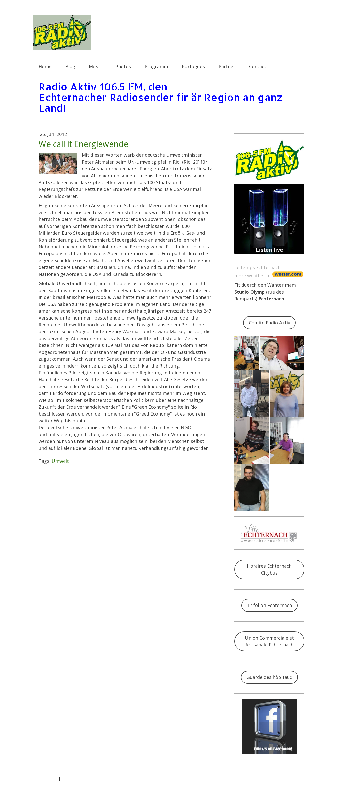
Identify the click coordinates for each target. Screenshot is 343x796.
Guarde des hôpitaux (269, 677)
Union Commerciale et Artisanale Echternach (269, 641)
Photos (123, 66)
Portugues (193, 66)
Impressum (48, 778)
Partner (227, 66)
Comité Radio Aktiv (269, 323)
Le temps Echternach (257, 267)
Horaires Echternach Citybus (269, 569)
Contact (257, 66)
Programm (156, 66)
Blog (70, 66)
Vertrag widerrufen (125, 778)
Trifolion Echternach (269, 605)
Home (45, 66)
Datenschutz (72, 778)
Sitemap (94, 778)
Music (95, 66)
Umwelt (60, 461)
